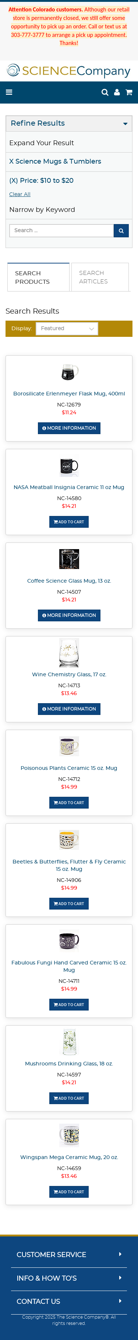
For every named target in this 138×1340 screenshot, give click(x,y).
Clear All (20, 194)
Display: (21, 328)
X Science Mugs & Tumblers (55, 161)
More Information (69, 428)
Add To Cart (69, 521)
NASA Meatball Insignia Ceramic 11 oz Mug (69, 487)
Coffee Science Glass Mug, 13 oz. (69, 581)
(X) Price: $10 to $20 (41, 181)
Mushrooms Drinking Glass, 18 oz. (69, 1064)
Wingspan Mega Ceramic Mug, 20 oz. (69, 1157)
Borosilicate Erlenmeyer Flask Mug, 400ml (69, 394)
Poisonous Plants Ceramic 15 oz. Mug (69, 768)
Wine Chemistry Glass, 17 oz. (69, 674)
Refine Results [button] (38, 123)
